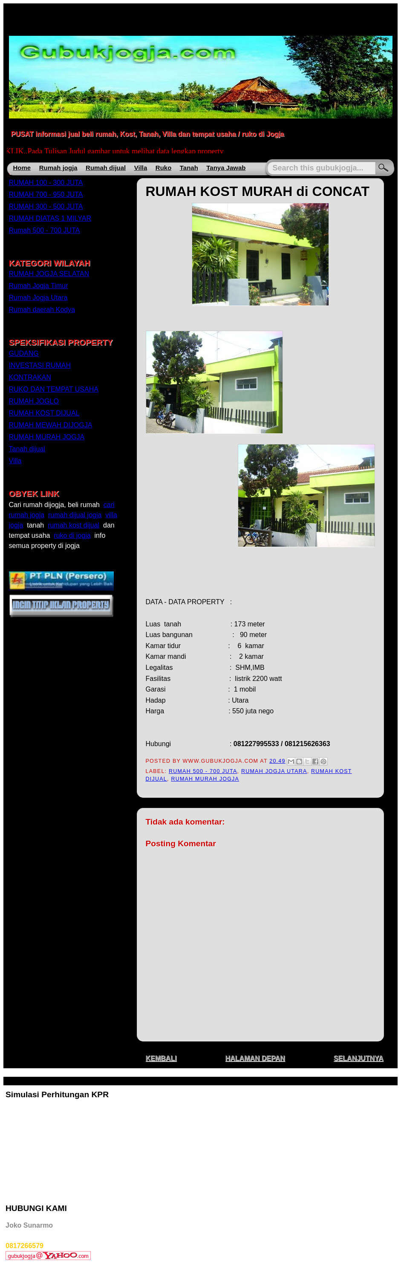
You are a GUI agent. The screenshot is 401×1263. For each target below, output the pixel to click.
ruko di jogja (72, 535)
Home (22, 167)
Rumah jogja (58, 167)
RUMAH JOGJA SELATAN (49, 273)
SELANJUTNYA (359, 1058)
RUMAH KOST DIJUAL (44, 413)
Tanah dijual (27, 449)
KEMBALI (161, 1058)
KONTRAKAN (30, 377)
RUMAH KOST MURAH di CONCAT (258, 191)
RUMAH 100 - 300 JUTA (46, 182)
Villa (140, 167)
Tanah (189, 167)
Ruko (164, 167)
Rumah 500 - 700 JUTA (203, 771)
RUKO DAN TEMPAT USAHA (53, 389)
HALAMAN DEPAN (255, 1058)
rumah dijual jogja (74, 515)
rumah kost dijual (73, 525)
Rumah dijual (106, 167)
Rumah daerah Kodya (42, 309)
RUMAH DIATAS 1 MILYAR (50, 218)
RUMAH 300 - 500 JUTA (46, 206)
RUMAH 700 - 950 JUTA (46, 194)
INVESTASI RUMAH (40, 365)
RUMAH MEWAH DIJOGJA (50, 425)
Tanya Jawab (225, 167)
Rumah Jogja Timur (38, 285)
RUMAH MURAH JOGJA (205, 779)
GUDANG (24, 353)
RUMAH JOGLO (34, 401)
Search (383, 168)
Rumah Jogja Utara (274, 771)
